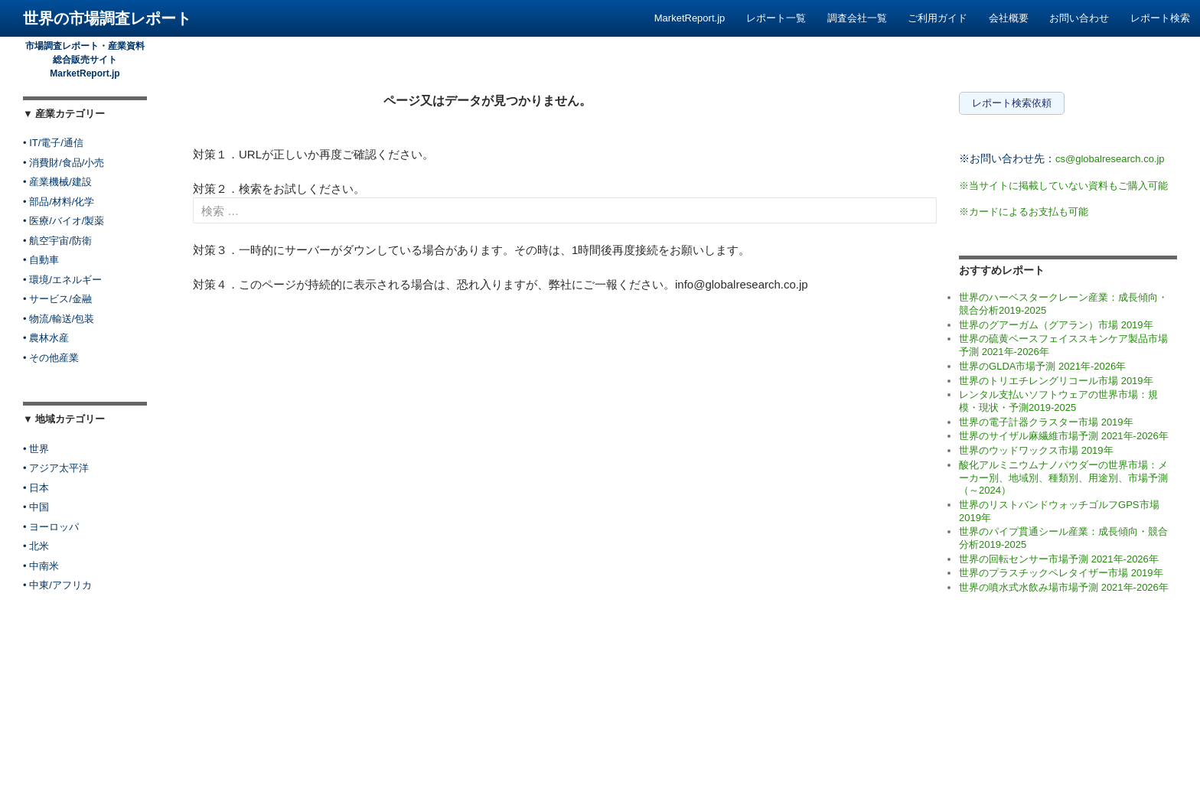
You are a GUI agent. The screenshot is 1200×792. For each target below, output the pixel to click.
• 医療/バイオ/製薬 (63, 221)
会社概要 (1009, 18)
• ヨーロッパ (51, 527)
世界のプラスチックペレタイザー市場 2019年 (1061, 573)
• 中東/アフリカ (57, 585)
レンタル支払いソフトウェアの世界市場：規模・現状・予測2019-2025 (1058, 401)
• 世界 (36, 449)
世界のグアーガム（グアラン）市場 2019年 (1056, 325)
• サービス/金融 (57, 299)
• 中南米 (41, 566)
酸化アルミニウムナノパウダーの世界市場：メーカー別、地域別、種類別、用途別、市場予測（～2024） (1063, 477)
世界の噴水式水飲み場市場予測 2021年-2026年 (1064, 587)
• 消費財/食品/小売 (63, 162)
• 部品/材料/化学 (58, 201)
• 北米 (36, 546)
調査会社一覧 (857, 18)
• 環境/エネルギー (62, 279)
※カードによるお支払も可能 (1023, 211)
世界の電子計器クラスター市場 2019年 (1046, 422)
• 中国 (36, 507)
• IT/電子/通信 (53, 142)
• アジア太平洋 (56, 468)
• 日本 (36, 488)
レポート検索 (1160, 18)
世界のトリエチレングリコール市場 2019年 (1056, 380)
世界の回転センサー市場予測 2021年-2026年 (1059, 559)
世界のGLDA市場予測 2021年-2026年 (1042, 366)
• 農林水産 (46, 338)
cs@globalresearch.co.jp (1110, 159)
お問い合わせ (1079, 18)
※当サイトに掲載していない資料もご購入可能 (1063, 185)
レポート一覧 (776, 18)
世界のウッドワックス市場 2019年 (1036, 450)
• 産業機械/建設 (57, 181)
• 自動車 (41, 260)
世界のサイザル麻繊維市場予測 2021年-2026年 (1064, 436)
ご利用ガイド (937, 18)
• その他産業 (51, 357)
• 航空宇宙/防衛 (57, 240)
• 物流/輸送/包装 (58, 318)
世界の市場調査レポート (107, 18)
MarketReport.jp (689, 18)
